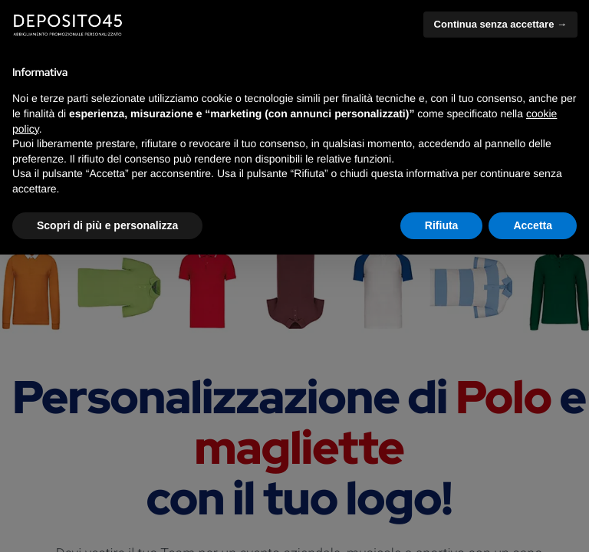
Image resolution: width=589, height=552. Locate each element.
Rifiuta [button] (442, 225)
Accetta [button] (532, 225)
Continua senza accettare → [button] (500, 24)
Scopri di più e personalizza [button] (107, 225)
